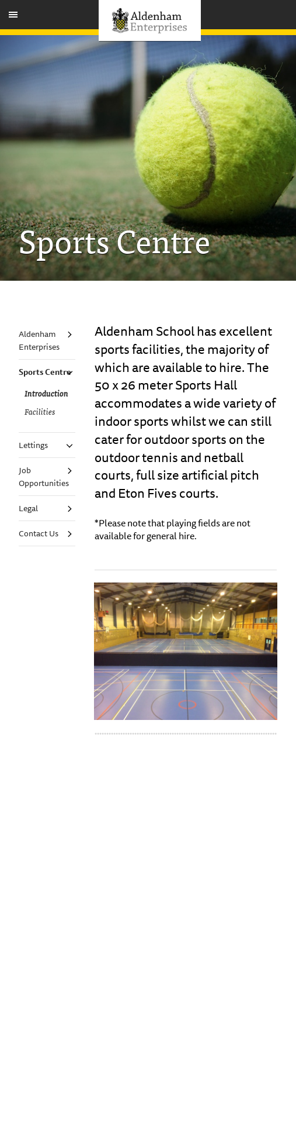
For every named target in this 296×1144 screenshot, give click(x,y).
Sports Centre (45, 372)
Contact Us (38, 533)
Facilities (40, 411)
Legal (28, 508)
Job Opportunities (44, 477)
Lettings (33, 445)
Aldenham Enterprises (39, 340)
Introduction (46, 393)
